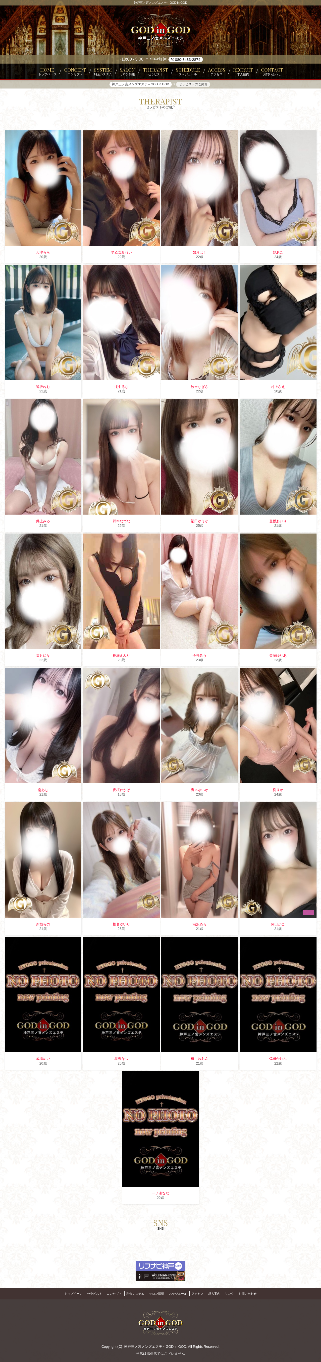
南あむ (43, 791)
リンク (236, 1293)
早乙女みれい (121, 253)
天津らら (43, 253)
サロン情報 (155, 1293)
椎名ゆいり (121, 925)
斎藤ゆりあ (278, 657)
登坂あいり (278, 522)
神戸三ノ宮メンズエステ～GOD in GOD (155, 1345)
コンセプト (109, 1293)
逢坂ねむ (43, 388)
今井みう (200, 657)
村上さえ (278, 388)
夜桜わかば (121, 791)
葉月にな (43, 657)
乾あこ (278, 253)
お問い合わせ (257, 1293)
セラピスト (87, 1293)
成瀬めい (43, 1060)
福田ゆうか (199, 522)
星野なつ (121, 1060)
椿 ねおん (199, 1060)
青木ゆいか (199, 791)
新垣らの (43, 925)
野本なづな (121, 522)
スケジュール (179, 1293)
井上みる (43, 522)
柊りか (278, 791)
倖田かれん (278, 1060)
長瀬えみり (121, 657)
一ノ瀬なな (160, 1194)
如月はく (200, 253)
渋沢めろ (200, 925)
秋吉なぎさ (199, 388)
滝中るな (121, 388)
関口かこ (278, 925)
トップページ (64, 1293)
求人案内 (219, 1293)
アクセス (201, 1293)
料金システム (132, 1293)
